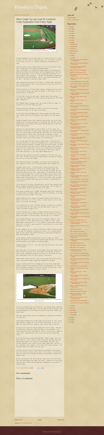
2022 (70, 35)
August (72, 53)
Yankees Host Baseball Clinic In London (79, 81)
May (71, 305)
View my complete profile (73, 19)
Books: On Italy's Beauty (75, 229)
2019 (70, 42)
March (71, 310)
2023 (70, 33)
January (72, 314)
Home (40, 420)
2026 (70, 26)
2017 (70, 319)
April (71, 308)
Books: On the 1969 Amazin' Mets (78, 72)
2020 (70, 40)
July (71, 55)
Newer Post (18, 420)
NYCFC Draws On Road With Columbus (79, 303)
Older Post (60, 420)
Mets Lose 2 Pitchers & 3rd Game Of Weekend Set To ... (78, 185)
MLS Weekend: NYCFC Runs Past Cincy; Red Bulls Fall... (78, 250)
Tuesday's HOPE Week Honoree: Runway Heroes (78, 166)
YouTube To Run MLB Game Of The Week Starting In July (78, 162)
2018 (70, 317)
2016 (70, 322)
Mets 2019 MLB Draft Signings (77, 231)
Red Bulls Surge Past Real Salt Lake (78, 300)
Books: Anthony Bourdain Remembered (79, 253)
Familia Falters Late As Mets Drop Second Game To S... (78, 199)
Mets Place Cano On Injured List (77, 247)
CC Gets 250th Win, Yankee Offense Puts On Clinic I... (78, 152)
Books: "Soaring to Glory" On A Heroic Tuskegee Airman (79, 124)
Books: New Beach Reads (76, 103)
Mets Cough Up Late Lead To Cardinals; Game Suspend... (79, 210)
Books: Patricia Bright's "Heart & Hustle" (79, 179)
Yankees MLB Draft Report (76, 289)
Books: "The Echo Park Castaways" (78, 70)
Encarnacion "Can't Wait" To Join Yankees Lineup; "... (77, 169)
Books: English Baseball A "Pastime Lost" (79, 83)
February (72, 312)
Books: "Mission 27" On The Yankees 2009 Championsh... (78, 283)
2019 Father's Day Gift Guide (77, 243)
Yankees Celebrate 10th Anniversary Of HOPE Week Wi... (79, 176)
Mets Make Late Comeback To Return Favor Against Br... (79, 60)
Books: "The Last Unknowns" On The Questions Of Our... (78, 298)
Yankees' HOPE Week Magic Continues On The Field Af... (79, 117)
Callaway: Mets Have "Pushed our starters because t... (78, 206)
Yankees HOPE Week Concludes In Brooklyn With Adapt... (78, 127)
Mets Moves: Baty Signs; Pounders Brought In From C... (78, 192)
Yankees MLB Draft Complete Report (78, 266)
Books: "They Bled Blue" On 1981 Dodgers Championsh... (78, 294)
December (72, 44)
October (72, 48)
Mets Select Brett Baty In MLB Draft (78, 291)
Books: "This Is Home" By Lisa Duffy (78, 233)
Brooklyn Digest (31, 7)
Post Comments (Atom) (26, 423)
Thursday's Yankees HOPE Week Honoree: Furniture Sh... (78, 138)
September (73, 51)
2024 (70, 31)
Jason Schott (72, 17)
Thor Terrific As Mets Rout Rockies (78, 245)
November (72, 46)
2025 (70, 29)
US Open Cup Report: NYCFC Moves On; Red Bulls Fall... (79, 223)
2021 (70, 37)
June (71, 57)
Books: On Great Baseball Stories (78, 220)
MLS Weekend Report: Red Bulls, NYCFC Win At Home (78, 67)
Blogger (59, 431)
